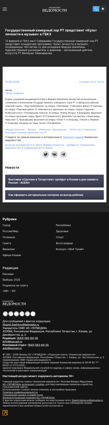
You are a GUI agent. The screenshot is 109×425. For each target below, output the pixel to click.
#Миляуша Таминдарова (53, 129)
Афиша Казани (12, 255)
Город (6, 225)
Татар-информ (14, 93)
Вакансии (9, 249)
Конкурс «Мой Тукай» (70, 249)
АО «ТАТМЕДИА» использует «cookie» (24, 384)
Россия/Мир (10, 231)
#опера (32, 129)
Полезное (12, 82)
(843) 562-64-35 (38, 345)
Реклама (8, 274)
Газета (7, 243)
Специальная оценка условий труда (23, 394)
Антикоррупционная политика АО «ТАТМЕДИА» (29, 397)
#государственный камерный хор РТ (26, 132)
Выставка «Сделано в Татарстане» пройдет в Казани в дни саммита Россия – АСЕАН (53, 181)
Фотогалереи (64, 243)
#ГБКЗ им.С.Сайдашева (83, 129)
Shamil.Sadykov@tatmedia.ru (21, 324)
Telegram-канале (73, 137)
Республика (63, 225)
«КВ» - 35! (9, 291)
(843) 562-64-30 (27, 338)
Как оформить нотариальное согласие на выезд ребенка (45, 194)
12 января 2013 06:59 (91, 82)
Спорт (60, 237)
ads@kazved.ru (12, 348)
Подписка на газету (15, 285)
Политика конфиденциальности (20, 392)
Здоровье (62, 231)
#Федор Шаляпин (15, 129)
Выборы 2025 (11, 279)
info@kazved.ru (12, 341)
